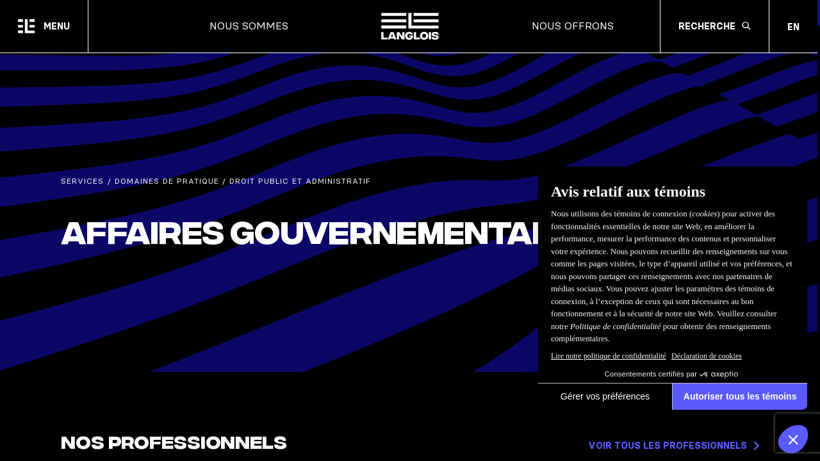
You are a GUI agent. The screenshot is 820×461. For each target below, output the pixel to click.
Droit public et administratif (300, 181)
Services (82, 181)
